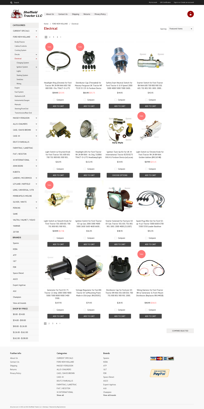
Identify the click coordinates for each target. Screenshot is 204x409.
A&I (14, 291)
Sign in (176, 2)
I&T (15, 261)
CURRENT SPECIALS (21, 31)
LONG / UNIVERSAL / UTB (23, 190)
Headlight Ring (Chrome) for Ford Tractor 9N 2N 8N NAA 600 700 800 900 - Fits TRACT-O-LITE (57, 85)
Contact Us (63, 14)
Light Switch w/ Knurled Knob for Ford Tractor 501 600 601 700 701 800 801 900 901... (57, 155)
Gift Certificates (165, 2)
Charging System (23, 63)
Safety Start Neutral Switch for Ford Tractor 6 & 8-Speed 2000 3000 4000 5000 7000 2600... (119, 85)
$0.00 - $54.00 (19, 314)
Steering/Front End (21, 109)
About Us (50, 14)
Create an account (187, 2)
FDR (14, 267)
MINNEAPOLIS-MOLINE (22, 196)
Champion (17, 297)
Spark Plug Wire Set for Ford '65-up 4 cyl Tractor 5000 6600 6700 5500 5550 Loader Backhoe (150, 224)
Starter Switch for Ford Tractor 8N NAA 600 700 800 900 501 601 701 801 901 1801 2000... (150, 85)
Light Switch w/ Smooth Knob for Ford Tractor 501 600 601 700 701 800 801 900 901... (58, 224)
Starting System (22, 75)
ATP (14, 255)
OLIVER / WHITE (20, 202)
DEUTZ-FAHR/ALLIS (21, 142)
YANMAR (16, 226)
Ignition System (22, 67)
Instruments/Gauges (22, 100)
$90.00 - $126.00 (20, 326)
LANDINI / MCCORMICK (22, 178)
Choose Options (119, 175)
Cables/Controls (21, 46)
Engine (17, 88)
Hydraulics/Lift (20, 96)
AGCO (15, 279)
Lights (19, 71)
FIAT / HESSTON (19, 154)
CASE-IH (16, 136)
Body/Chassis (20, 42)
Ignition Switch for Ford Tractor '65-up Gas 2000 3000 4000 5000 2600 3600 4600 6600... (88, 224)
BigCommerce (61, 407)
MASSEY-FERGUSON (21, 118)
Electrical (18, 58)
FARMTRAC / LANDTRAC (23, 148)
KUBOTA (16, 172)
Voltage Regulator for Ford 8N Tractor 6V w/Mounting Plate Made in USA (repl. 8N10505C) (88, 293)
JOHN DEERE (18, 166)
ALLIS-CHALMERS (20, 124)
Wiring (19, 84)
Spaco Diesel (18, 273)
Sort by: (163, 29)
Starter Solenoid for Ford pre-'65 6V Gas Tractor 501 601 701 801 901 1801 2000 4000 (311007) (119, 224)
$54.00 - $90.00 (19, 320)
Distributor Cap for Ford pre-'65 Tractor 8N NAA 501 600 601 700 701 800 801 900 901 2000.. (119, 293)
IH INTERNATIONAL (21, 160)
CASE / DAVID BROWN (22, 130)
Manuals (18, 104)
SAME (15, 214)
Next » (61, 37)
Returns (87, 14)
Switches (20, 79)
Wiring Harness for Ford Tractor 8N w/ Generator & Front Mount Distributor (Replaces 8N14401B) (149, 293)
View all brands (19, 303)
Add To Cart (58, 106)
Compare (60, 100)
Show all (60, 395)
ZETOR (16, 232)
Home (46, 24)
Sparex (16, 243)
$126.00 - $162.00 (20, 332)
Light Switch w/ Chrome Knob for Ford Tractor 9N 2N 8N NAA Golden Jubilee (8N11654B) (150, 155)
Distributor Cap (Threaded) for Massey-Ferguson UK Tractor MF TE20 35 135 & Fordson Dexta (88, 85)
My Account (153, 2)
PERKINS (16, 208)
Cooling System (20, 50)
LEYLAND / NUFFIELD (21, 184)
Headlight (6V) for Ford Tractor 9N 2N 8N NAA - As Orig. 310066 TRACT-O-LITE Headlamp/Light (88, 155)
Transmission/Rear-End (23, 113)
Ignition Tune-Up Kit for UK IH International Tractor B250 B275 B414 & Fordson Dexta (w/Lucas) (119, 155)
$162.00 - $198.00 (20, 338)
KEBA (15, 249)
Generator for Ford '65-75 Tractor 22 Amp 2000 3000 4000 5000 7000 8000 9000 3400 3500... (57, 294)
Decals (17, 54)
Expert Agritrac (19, 285)
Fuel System (19, 92)
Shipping (75, 14)
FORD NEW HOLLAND (21, 37)
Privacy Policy (100, 14)
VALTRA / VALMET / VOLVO (24, 220)
